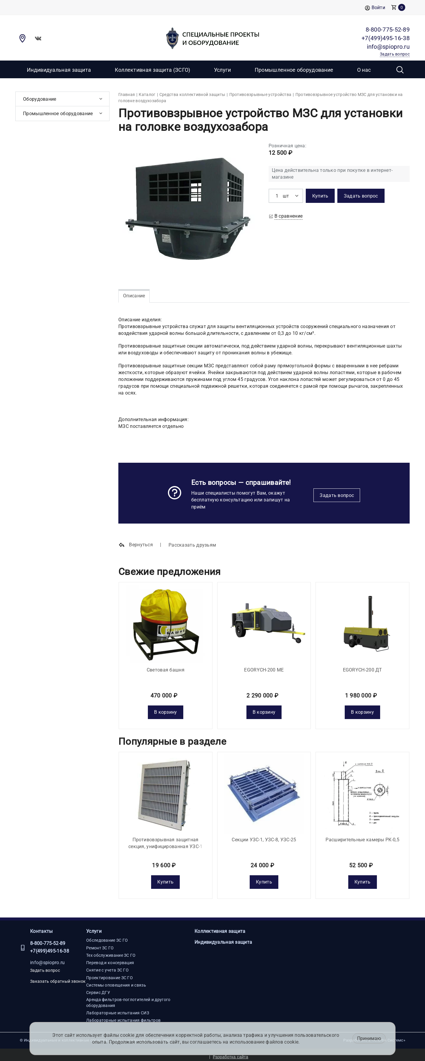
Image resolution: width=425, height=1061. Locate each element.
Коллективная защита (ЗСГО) (152, 70)
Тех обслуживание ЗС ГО (111, 950)
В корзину (165, 710)
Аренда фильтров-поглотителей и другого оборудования (128, 998)
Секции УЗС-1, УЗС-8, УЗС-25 (264, 835)
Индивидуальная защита (59, 70)
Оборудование (39, 99)
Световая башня (165, 668)
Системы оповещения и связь (116, 981)
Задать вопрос (337, 495)
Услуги (94, 927)
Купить (165, 878)
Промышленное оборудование (294, 70)
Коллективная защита (220, 927)
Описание (134, 296)
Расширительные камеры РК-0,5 (362, 835)
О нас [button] (364, 70)
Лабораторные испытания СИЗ (117, 1008)
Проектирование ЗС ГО (109, 973)
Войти (374, 8)
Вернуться (135, 545)
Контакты (41, 927)
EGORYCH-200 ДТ (362, 668)
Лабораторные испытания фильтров (123, 1016)
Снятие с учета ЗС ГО (107, 966)
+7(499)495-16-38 (49, 947)
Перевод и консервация (110, 958)
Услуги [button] (222, 70)
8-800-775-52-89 (48, 939)
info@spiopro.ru (47, 958)
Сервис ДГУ (98, 988)
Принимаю (369, 1038)
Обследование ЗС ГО (107, 936)
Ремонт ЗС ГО (100, 943)
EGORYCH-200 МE (264, 668)
